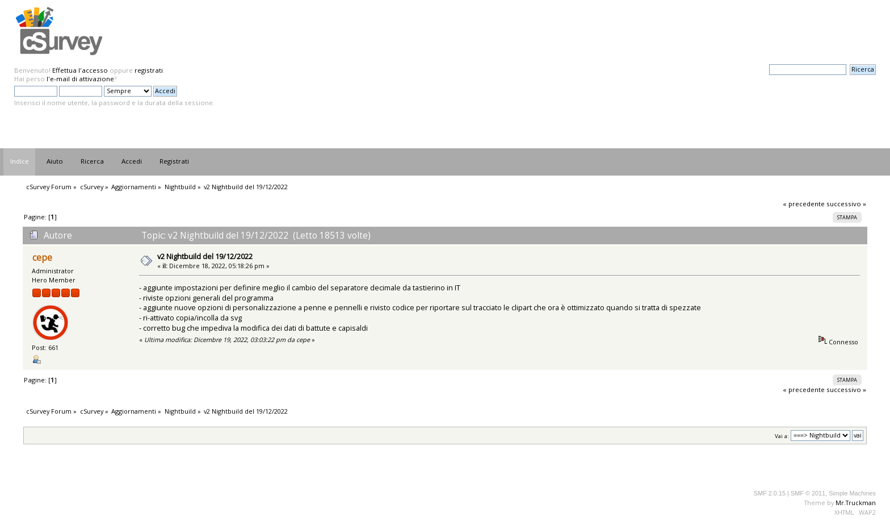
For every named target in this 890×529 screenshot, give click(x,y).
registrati (149, 70)
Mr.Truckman (856, 502)
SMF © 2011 (808, 493)
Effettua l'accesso (80, 70)
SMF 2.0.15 (770, 493)
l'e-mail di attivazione (80, 78)
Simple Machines (852, 493)
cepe (42, 258)
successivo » (846, 203)
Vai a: (782, 435)
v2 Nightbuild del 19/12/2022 (205, 256)
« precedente (804, 203)
